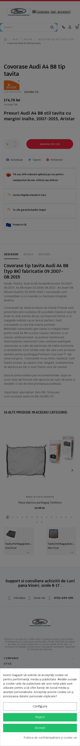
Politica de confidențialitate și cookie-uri (50, 737)
